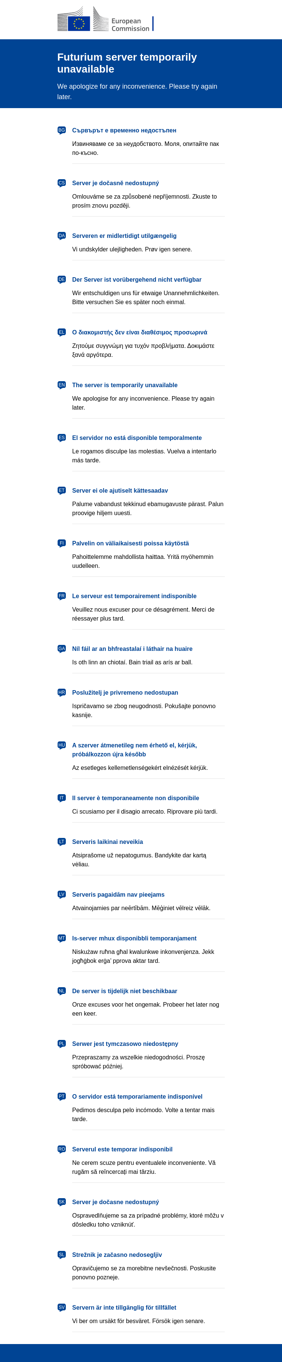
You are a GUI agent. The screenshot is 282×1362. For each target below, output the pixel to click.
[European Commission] (111, 19)
